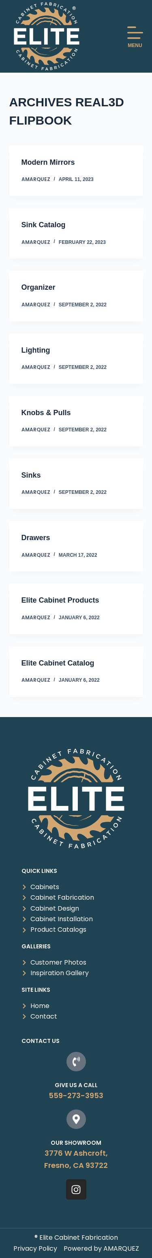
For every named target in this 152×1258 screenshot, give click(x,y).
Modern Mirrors (48, 162)
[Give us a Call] (76, 1061)
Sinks (31, 475)
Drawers (35, 538)
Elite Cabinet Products (60, 600)
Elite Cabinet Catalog (57, 663)
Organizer (38, 287)
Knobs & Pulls (46, 413)
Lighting (35, 350)
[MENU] (135, 36)
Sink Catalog (43, 225)
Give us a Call (76, 1085)
